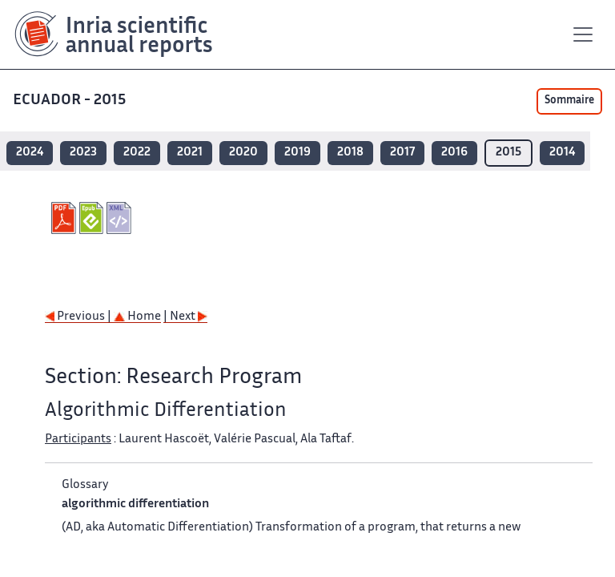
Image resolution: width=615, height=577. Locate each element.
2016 (454, 152)
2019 (297, 152)
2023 (83, 152)
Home (137, 317)
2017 (402, 152)
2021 (190, 152)
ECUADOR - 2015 (69, 100)
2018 (350, 152)
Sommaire (569, 101)
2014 (562, 152)
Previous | (79, 317)
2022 (137, 152)
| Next (185, 317)
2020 (243, 152)
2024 (29, 152)
